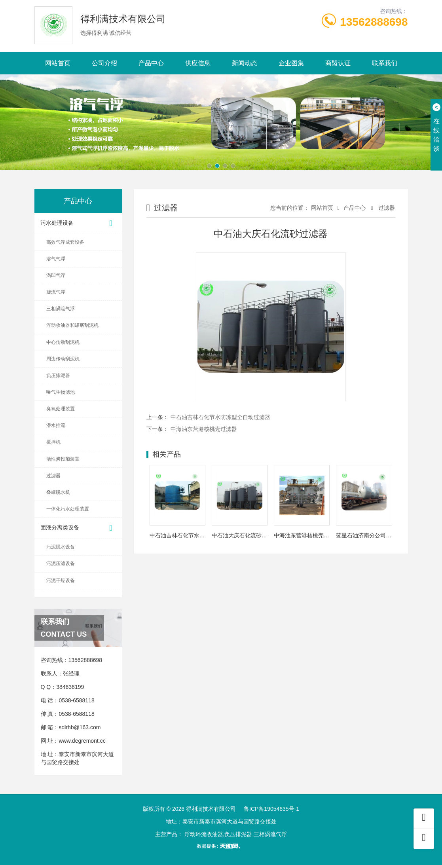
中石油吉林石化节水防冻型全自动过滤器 (220, 417)
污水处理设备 (78, 223)
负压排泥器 (58, 375)
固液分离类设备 (78, 528)
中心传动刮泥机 (63, 342)
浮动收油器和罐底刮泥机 (72, 325)
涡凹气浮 (55, 275)
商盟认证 (338, 63)
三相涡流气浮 (60, 308)
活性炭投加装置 (63, 459)
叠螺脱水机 (58, 492)
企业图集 (291, 63)
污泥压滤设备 (60, 563)
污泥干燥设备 (60, 580)
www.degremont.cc (82, 741)
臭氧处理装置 (60, 409)
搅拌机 (53, 442)
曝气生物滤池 (60, 392)
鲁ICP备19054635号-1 (271, 809)
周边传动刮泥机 (63, 359)
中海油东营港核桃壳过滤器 (204, 429)
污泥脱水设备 (60, 547)
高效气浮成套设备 (65, 242)
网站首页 (57, 63)
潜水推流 (55, 425)
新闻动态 (244, 63)
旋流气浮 (55, 292)
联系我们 (384, 63)
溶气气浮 (55, 259)
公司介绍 (104, 63)
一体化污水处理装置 (67, 509)
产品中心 (151, 63)
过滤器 (53, 475)
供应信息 (198, 63)
